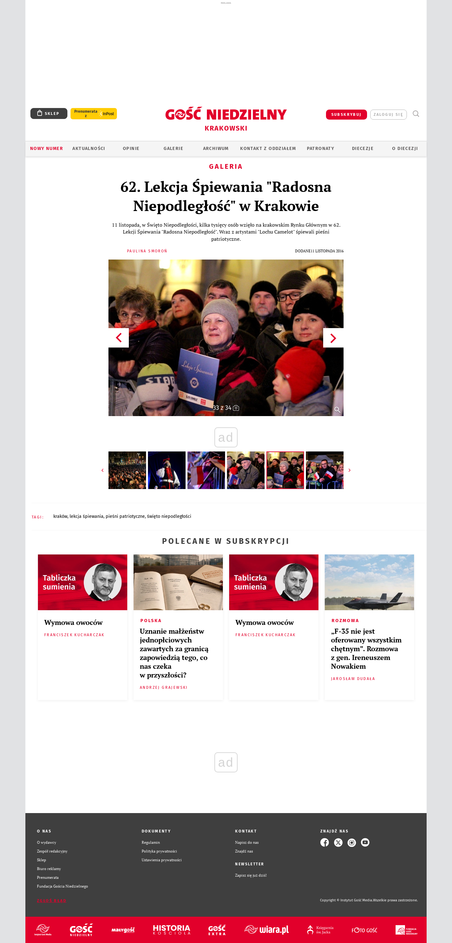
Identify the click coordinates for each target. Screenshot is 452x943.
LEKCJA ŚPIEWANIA (86, 516)
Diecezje (363, 148)
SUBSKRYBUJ (346, 114)
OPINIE (131, 148)
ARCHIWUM (216, 148)
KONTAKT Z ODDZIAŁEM (268, 148)
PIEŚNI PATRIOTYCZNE (125, 516)
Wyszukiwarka (416, 114)
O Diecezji (405, 148)
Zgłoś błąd (51, 900)
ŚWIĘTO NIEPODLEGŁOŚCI (169, 516)
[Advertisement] (226, 53)
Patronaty (320, 148)
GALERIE (173, 148)
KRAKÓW (60, 516)
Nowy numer (46, 148)
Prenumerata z (85, 113)
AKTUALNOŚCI (88, 148)
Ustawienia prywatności (162, 860)
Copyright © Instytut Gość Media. (346, 900)
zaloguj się (388, 114)
